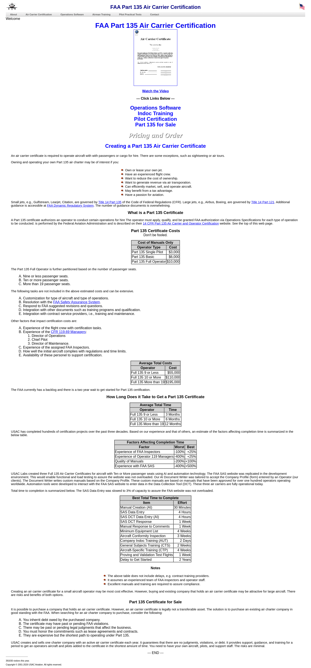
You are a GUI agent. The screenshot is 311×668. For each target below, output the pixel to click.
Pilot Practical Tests (130, 14)
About (13, 14)
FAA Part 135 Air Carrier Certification (155, 25)
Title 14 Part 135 (109, 202)
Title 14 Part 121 (262, 202)
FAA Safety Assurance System (76, 302)
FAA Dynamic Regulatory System (70, 205)
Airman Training (101, 14)
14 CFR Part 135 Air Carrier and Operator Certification (181, 223)
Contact (154, 14)
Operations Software (72, 14)
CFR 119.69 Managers (68, 332)
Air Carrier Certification (38, 14)
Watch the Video (155, 91)
